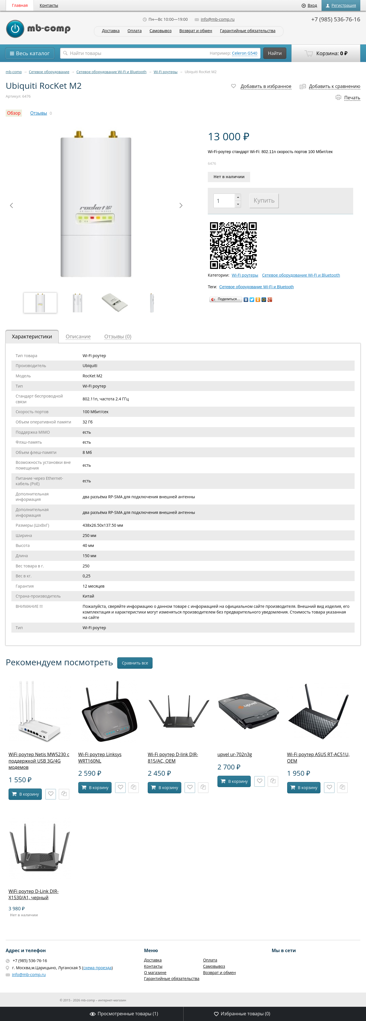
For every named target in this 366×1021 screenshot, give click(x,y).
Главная (20, 5)
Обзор (13, 113)
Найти (275, 53)
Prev (11, 205)
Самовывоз (160, 30)
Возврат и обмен (195, 30)
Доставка (111, 30)
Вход (309, 5)
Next (181, 205)
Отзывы (38, 113)
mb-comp (14, 71)
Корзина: (326, 53)
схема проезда (97, 967)
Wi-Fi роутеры (166, 71)
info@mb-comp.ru (215, 19)
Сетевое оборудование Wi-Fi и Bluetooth (112, 71)
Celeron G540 (244, 53)
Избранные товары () (242, 1013)
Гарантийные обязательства (247, 30)
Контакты (49, 5)
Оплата (135, 30)
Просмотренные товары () (124, 1013)
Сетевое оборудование (49, 71)
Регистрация (341, 5)
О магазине (155, 972)
